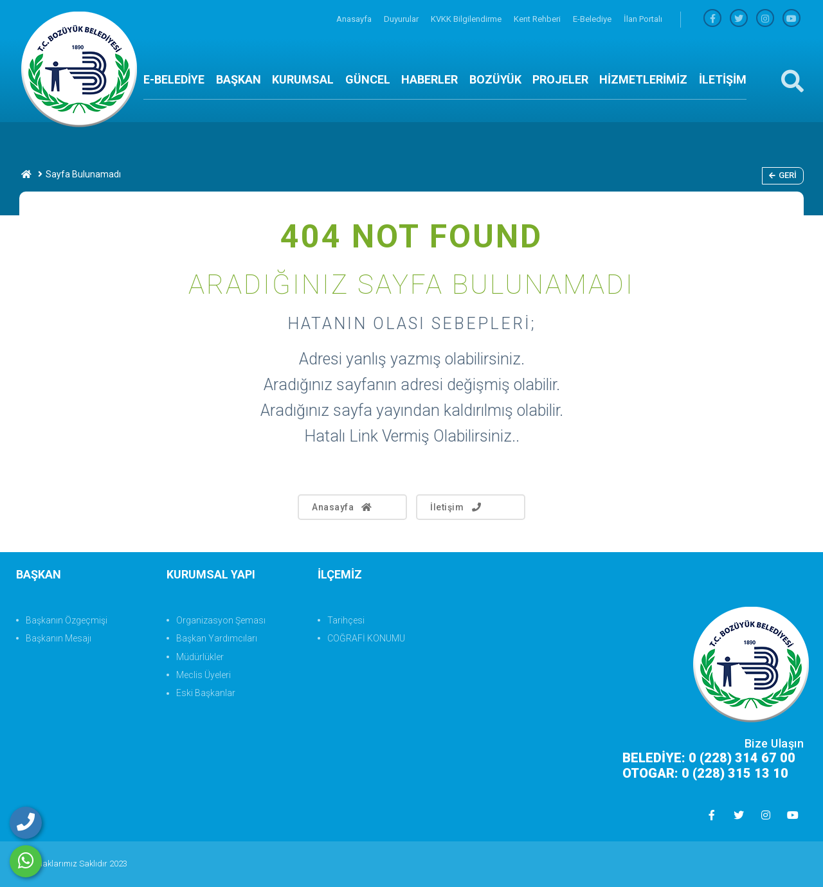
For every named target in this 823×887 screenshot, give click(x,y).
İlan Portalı (643, 19)
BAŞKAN (238, 79)
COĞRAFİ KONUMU (366, 638)
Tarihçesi (346, 620)
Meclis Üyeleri (203, 675)
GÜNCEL (367, 79)
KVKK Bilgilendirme (467, 19)
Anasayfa (355, 19)
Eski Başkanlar (205, 693)
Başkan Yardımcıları (216, 638)
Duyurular (402, 19)
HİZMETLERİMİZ (643, 79)
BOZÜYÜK (495, 79)
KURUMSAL (303, 79)
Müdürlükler (200, 657)
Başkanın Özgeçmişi (66, 620)
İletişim (457, 507)
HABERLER (429, 79)
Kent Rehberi (538, 19)
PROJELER (560, 79)
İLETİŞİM (722, 79)
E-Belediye (593, 19)
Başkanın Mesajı (58, 638)
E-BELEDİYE (173, 79)
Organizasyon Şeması (221, 620)
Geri (783, 175)
